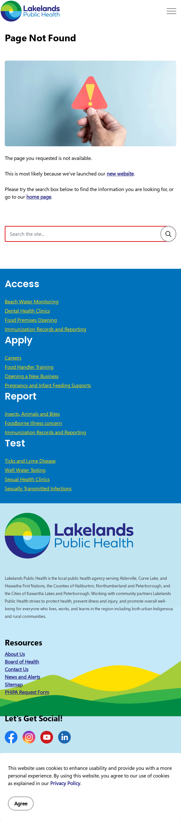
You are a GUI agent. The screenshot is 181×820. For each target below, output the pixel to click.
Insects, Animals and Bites (32, 413)
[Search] (168, 234)
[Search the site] (90, 234)
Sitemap (14, 684)
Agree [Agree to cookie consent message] (21, 803)
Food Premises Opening (31, 319)
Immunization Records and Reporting (45, 329)
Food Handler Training (29, 366)
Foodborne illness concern (33, 423)
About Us (15, 654)
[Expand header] (171, 11)
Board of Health (22, 661)
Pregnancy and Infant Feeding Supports (48, 385)
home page (38, 196)
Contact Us (16, 669)
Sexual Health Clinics (27, 479)
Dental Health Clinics (27, 310)
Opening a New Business (31, 376)
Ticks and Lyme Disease (30, 460)
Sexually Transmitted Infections (38, 488)
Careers (13, 357)
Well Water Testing (25, 469)
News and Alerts (22, 676)
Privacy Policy (65, 783)
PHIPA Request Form (27, 692)
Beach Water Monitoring (31, 301)
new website (120, 173)
